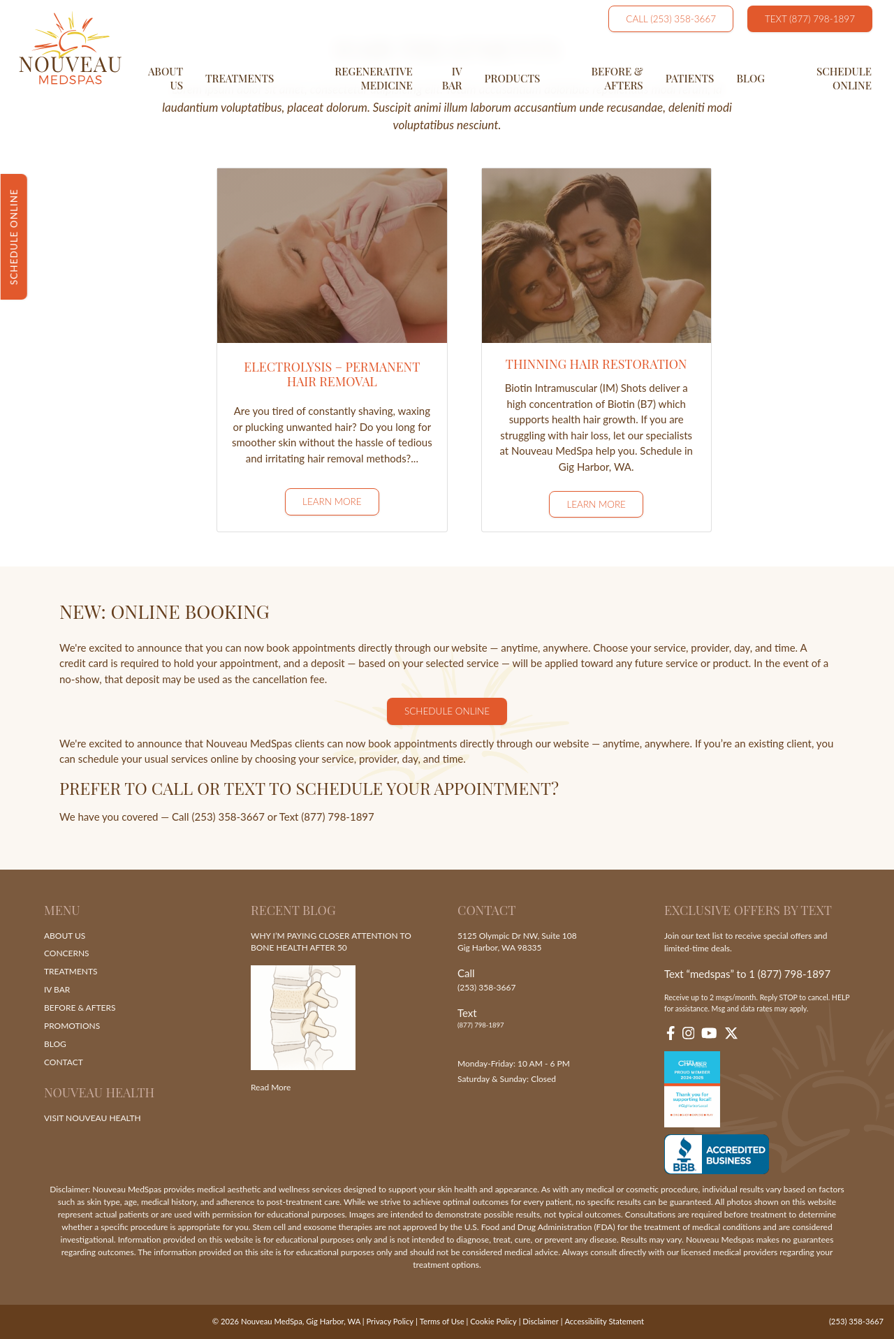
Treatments (239, 78)
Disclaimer (540, 1321)
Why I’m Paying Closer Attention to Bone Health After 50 (331, 941)
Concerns (66, 954)
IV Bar (452, 78)
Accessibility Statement (604, 1321)
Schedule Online (844, 78)
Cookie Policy (493, 1321)
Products (513, 78)
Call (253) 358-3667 (671, 18)
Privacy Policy (390, 1321)
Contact (63, 1063)
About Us (165, 78)
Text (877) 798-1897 (810, 18)
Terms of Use (441, 1321)
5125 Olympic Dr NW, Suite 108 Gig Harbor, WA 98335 (517, 941)
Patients (690, 78)
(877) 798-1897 (480, 1026)
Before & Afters (617, 78)
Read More (271, 1088)
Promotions (72, 1026)
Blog (750, 78)
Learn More (332, 501)
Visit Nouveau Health (92, 1118)
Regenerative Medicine (374, 78)
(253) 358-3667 (486, 987)
